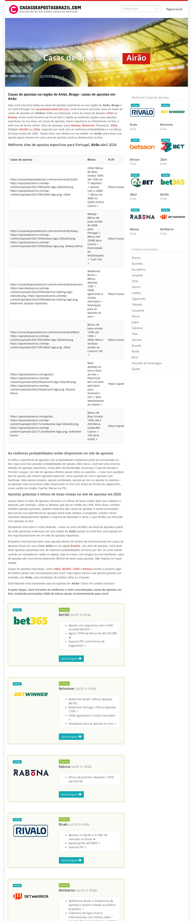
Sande (136, 369)
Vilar (135, 334)
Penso (136, 316)
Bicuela (136, 345)
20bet (113, 125)
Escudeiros (139, 269)
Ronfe (135, 351)
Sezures (137, 340)
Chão (135, 281)
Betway (12, 117)
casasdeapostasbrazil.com (52, 109)
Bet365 (23, 129)
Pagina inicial (174, 9)
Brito (135, 357)
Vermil (136, 287)
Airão (87, 615)
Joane (135, 322)
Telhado (137, 304)
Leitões (136, 293)
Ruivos (136, 258)
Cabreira (137, 328)
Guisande (138, 310)
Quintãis (137, 263)
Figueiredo (139, 299)
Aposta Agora (71, 658)
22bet (109, 113)
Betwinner (88, 125)
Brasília (75, 545)
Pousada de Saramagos (147, 363)
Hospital (137, 275)
